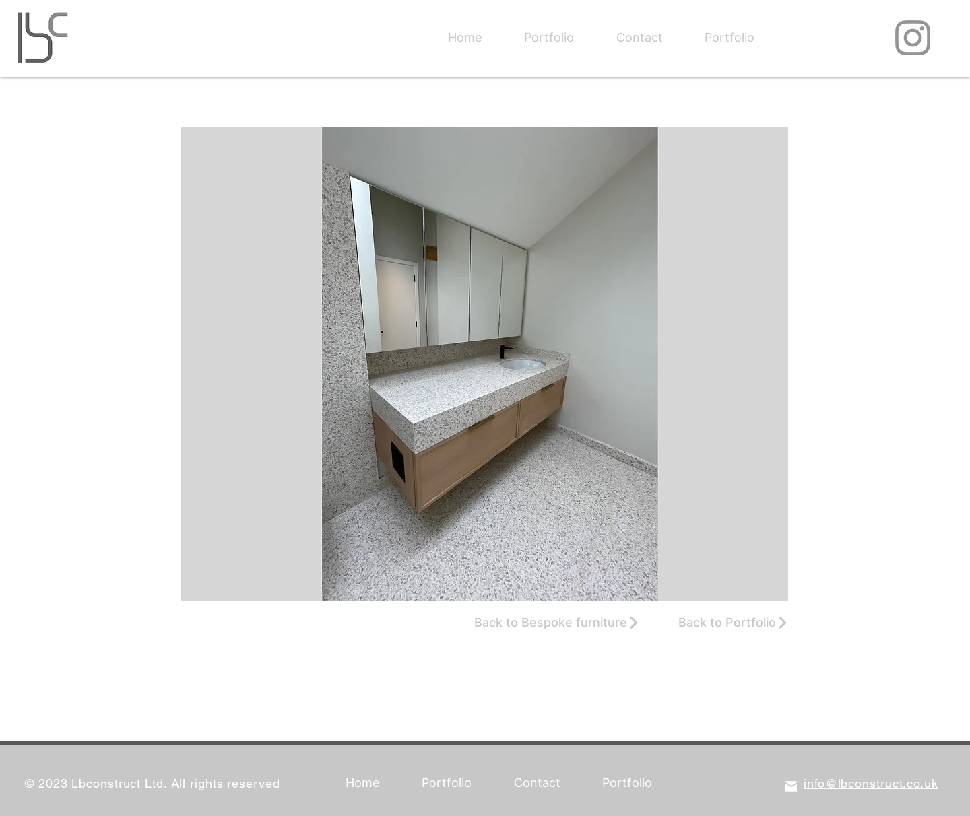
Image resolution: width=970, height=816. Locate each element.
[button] (484, 364)
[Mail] (791, 786)
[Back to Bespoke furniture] (557, 622)
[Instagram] (912, 37)
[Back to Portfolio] (733, 622)
